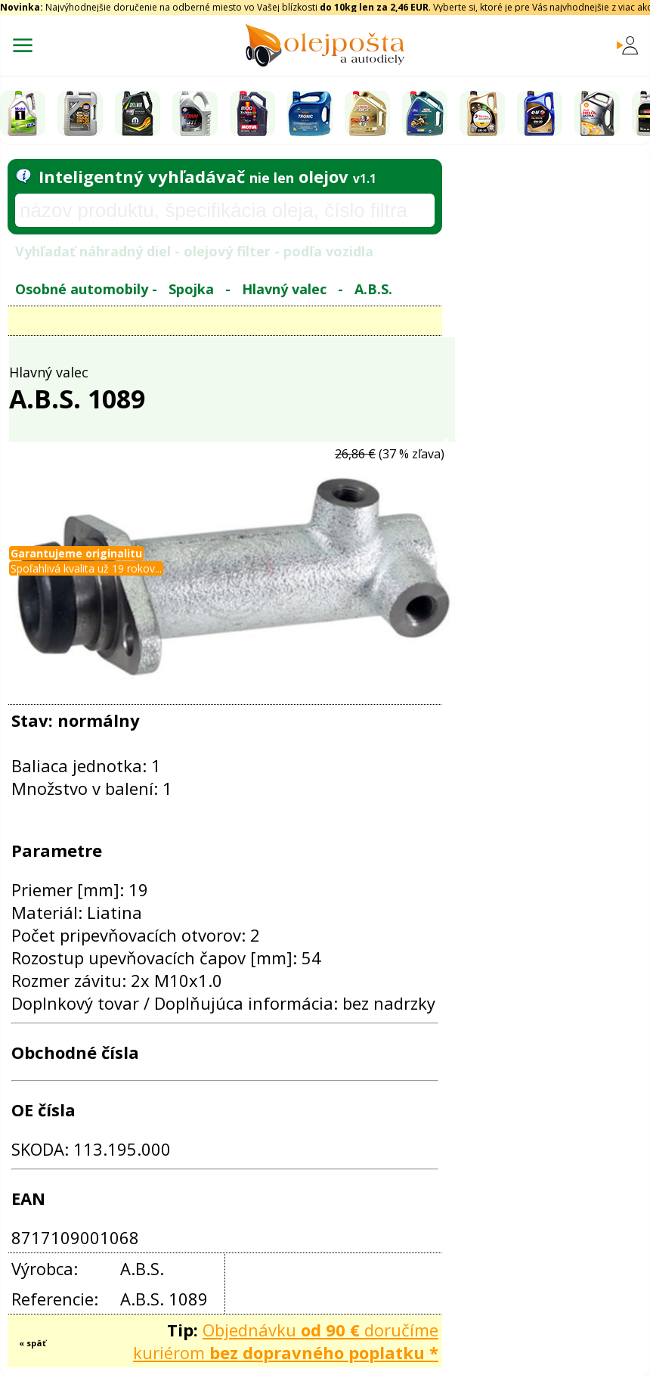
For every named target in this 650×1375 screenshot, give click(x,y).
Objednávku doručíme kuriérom (285, 1341)
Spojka (191, 289)
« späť (32, 1343)
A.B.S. (373, 289)
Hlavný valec (284, 289)
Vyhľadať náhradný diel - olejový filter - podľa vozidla (194, 251)
